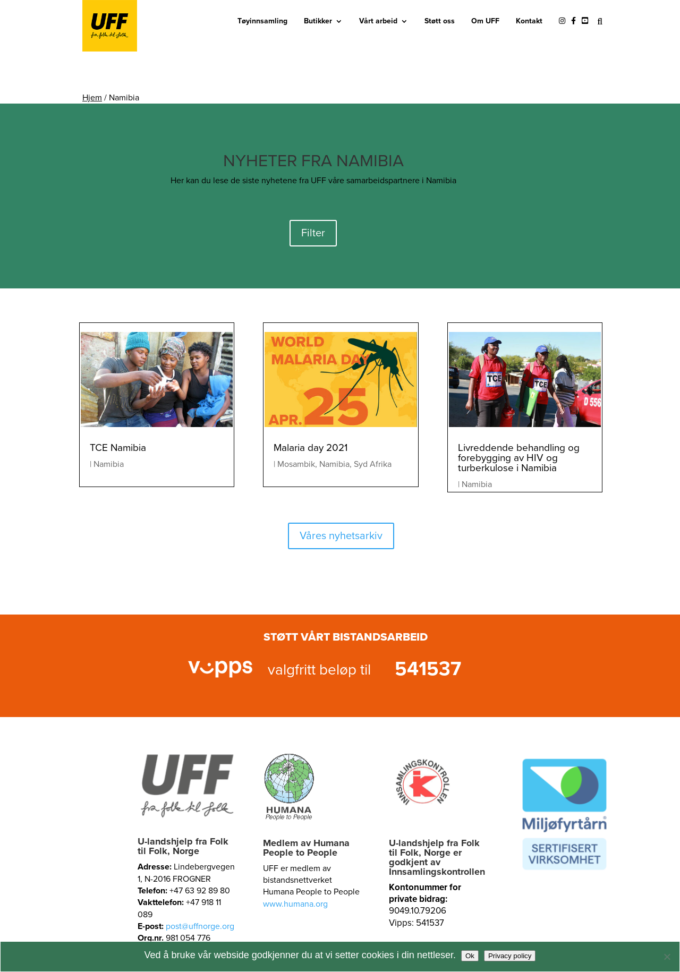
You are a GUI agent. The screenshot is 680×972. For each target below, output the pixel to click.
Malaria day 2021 (310, 448)
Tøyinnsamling (262, 20)
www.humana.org (295, 904)
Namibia (109, 464)
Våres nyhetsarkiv (341, 536)
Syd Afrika (373, 464)
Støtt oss (439, 20)
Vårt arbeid (378, 20)
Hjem (92, 97)
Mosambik (296, 464)
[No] (666, 956)
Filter (313, 233)
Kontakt (529, 20)
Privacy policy (509, 956)
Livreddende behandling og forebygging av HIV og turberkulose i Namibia (519, 458)
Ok (469, 956)
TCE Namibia (118, 448)
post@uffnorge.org (200, 926)
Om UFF (485, 20)
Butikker (318, 20)
